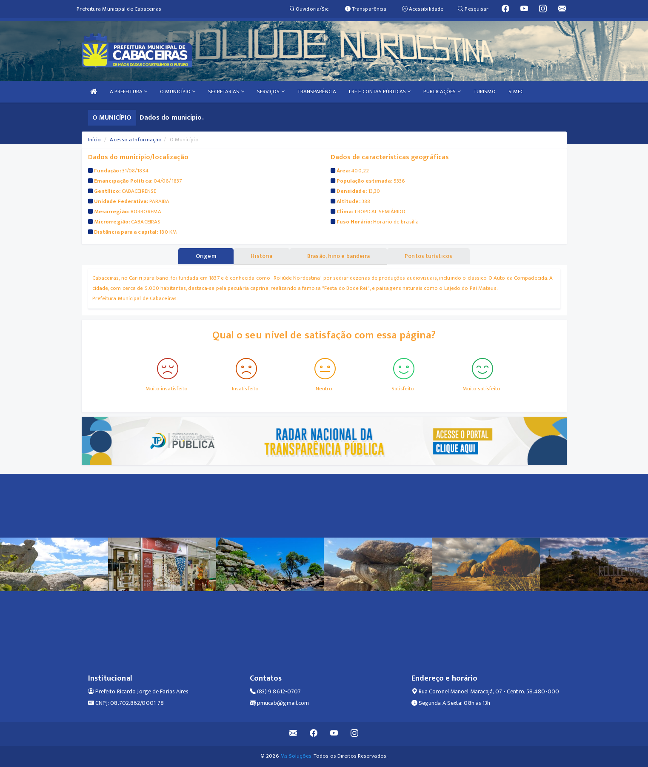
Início (94, 139)
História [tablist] (261, 256)
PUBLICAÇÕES (441, 91)
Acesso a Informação (136, 139)
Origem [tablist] (204, 256)
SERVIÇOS (271, 91)
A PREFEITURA (128, 91)
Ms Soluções (295, 756)
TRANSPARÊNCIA (316, 91)
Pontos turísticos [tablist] (430, 256)
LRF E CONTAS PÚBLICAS (380, 91)
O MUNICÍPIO (177, 91)
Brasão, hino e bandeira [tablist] (339, 256)
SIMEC (515, 91)
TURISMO (485, 91)
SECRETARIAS (226, 91)
